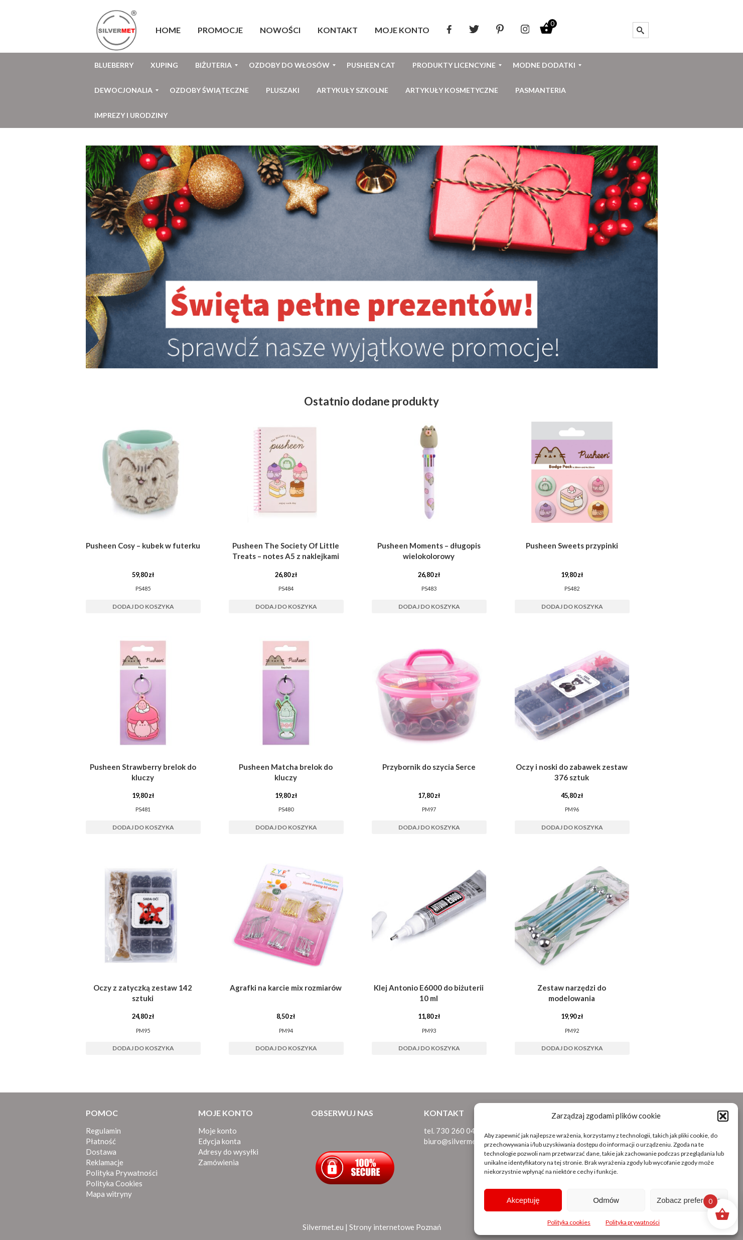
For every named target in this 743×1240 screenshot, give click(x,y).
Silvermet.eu (323, 1226)
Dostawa (101, 1151)
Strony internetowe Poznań (395, 1226)
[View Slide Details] (372, 257)
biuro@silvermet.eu (456, 1141)
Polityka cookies (568, 1222)
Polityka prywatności (633, 1222)
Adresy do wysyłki (228, 1151)
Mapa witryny (109, 1193)
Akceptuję (523, 1200)
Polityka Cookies (114, 1183)
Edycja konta (219, 1141)
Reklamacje (104, 1162)
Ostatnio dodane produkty (371, 401)
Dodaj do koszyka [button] (143, 606)
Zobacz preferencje (689, 1200)
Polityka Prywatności (122, 1172)
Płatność (101, 1141)
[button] (723, 1116)
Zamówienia (218, 1162)
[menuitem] (168, 30)
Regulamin (103, 1130)
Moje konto (217, 1130)
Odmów (606, 1200)
